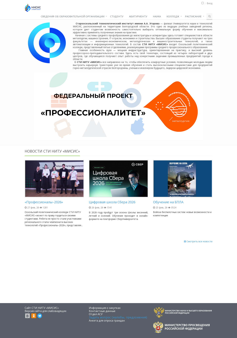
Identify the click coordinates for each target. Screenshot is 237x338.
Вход (209, 3)
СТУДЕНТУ (116, 16)
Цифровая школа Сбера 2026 (112, 202)
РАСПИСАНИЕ (193, 16)
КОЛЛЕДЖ (173, 16)
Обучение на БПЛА (168, 202)
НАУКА (157, 16)
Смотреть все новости (198, 241)
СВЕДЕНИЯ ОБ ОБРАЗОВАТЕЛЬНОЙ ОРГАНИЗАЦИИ (72, 16)
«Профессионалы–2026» (44, 202)
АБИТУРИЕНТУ (138, 16)
